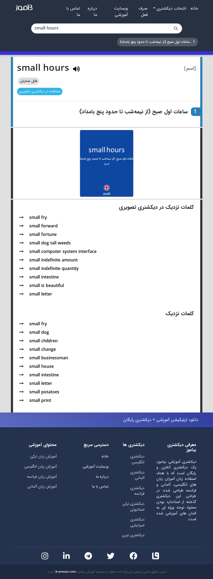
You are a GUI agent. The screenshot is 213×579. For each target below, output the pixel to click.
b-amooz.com (66, 571)
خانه (194, 8)
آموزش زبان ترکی (43, 456)
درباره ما (92, 11)
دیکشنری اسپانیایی (137, 522)
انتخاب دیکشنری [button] (170, 8)
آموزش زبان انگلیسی (40, 467)
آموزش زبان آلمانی (42, 487)
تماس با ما (73, 11)
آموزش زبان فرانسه (42, 477)
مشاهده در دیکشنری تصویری (39, 91)
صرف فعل (143, 11)
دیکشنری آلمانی (137, 475)
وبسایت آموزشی (121, 11)
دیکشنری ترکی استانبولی (133, 507)
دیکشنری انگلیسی (137, 459)
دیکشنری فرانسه (137, 491)
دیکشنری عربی (133, 535)
